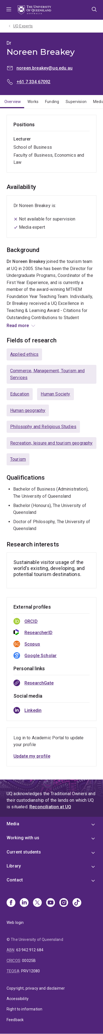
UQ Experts (23, 26)
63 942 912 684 (29, 950)
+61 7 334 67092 (33, 81)
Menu (9, 10)
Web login (15, 922)
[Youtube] (50, 903)
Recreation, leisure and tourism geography (51, 443)
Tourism (18, 459)
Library (14, 866)
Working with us (23, 837)
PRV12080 (30, 971)
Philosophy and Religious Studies (43, 426)
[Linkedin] (24, 903)
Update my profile (31, 756)
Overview (12, 101)
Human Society (55, 394)
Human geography (27, 410)
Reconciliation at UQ (50, 806)
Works (32, 101)
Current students (24, 852)
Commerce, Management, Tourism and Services (47, 374)
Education (19, 394)
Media (13, 823)
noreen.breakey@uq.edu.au (44, 68)
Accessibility (18, 998)
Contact (15, 880)
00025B (29, 960)
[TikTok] (77, 903)
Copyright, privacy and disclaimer (36, 988)
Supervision (76, 101)
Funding (52, 101)
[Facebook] (11, 903)
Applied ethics (24, 354)
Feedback (15, 1020)
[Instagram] (63, 903)
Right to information (24, 1009)
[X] (37, 903)
